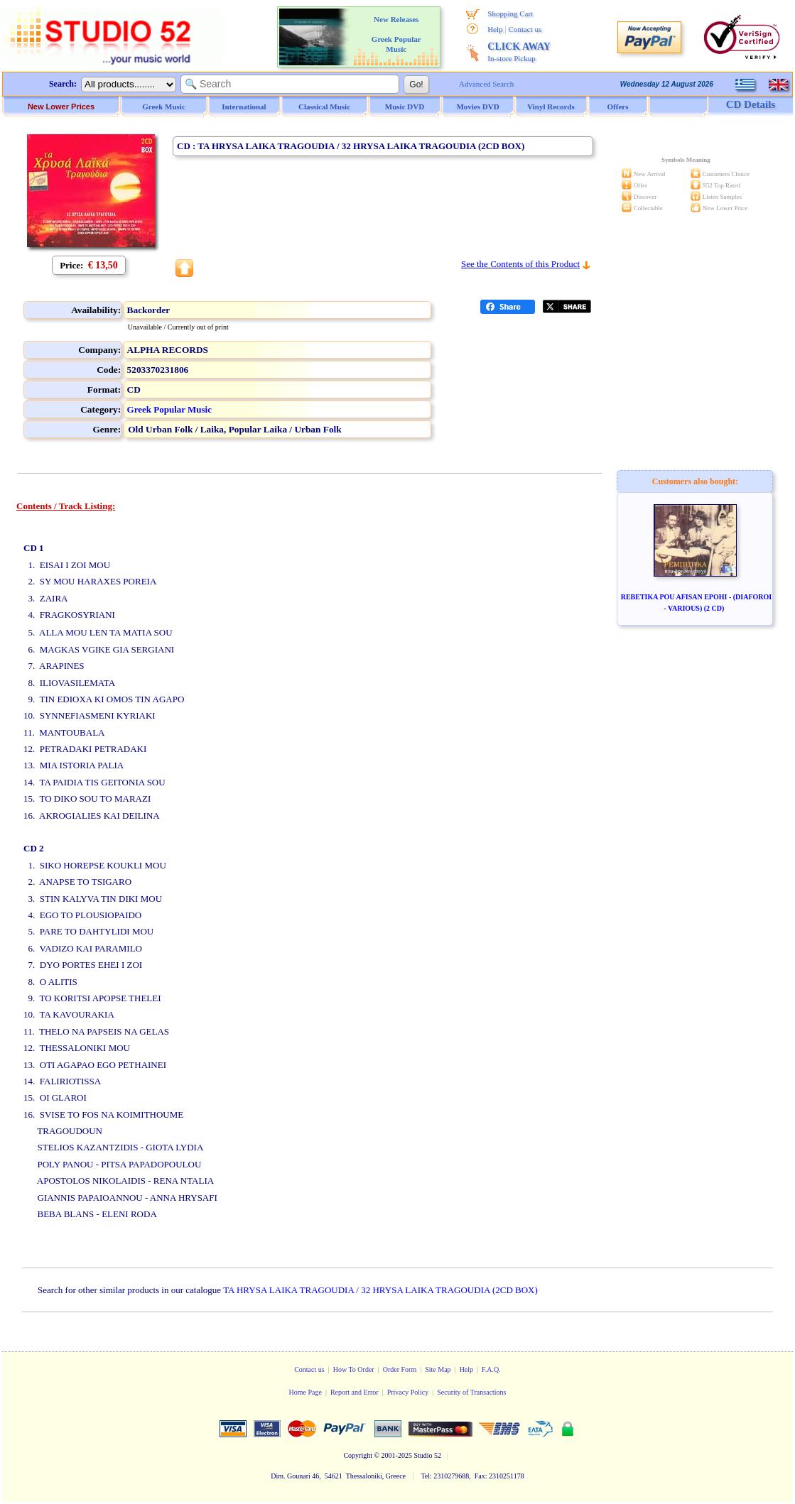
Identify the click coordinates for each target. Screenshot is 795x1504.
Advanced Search (486, 84)
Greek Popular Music (169, 409)
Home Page (304, 1392)
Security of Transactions (471, 1392)
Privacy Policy (408, 1392)
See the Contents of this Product (520, 263)
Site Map (437, 1369)
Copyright (357, 1455)
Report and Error (354, 1392)
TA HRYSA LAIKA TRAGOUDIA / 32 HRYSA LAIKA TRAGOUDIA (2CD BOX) (380, 1290)
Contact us (525, 29)
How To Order (353, 1369)
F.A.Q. (491, 1369)
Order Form (400, 1369)
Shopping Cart (510, 13)
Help (494, 29)
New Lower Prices (61, 106)
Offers (618, 106)
